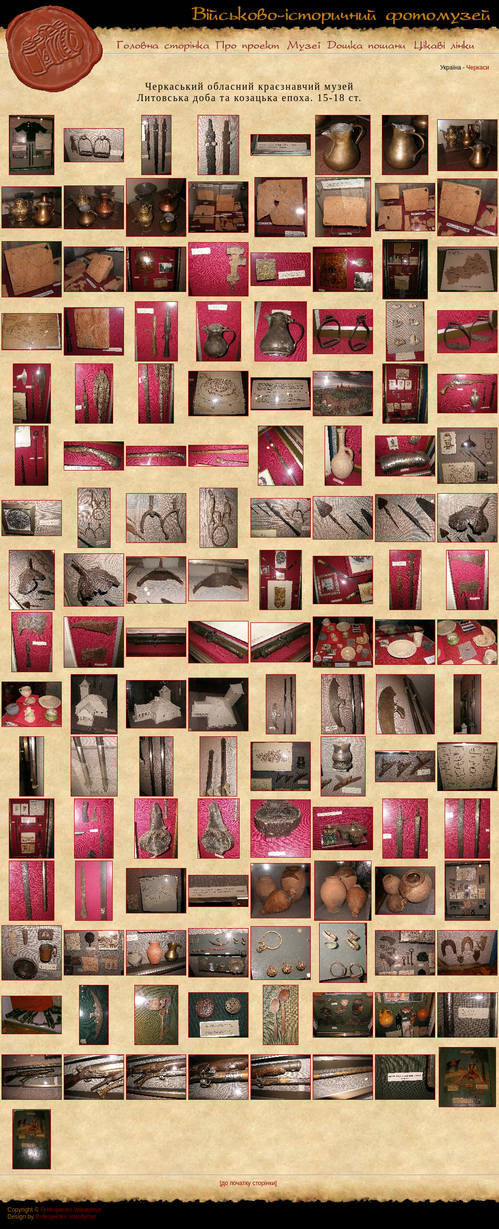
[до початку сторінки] (248, 1183)
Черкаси (477, 67)
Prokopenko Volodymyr (71, 1209)
